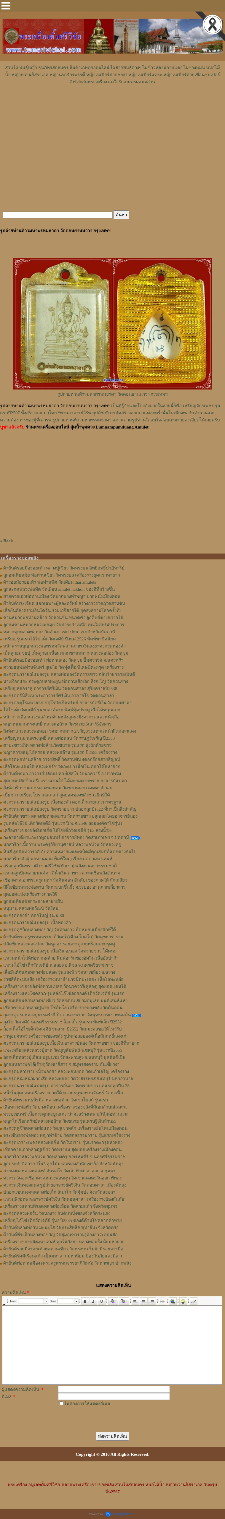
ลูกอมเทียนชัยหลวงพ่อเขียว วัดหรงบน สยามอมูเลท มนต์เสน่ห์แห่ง (65, 1000)
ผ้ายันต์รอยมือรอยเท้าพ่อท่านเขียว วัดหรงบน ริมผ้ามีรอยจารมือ (63, 1249)
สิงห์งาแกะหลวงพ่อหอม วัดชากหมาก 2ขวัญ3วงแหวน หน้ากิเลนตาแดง (69, 731)
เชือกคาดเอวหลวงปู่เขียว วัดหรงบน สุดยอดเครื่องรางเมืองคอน (62, 1149)
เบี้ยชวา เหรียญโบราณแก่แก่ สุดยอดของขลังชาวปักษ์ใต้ (56, 795)
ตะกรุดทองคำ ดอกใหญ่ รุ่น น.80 (33, 915)
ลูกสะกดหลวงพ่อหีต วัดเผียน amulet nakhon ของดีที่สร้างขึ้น (59, 589)
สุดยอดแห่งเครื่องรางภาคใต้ (30, 894)
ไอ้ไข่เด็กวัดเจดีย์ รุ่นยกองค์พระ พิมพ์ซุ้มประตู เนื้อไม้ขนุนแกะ (61, 709)
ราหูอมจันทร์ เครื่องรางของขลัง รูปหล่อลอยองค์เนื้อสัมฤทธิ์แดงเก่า (66, 1036)
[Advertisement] (112, 103)
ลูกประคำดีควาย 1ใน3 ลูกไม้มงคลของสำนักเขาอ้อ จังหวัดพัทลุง (63, 1163)
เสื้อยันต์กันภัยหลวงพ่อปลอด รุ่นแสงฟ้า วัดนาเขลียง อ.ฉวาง (59, 972)
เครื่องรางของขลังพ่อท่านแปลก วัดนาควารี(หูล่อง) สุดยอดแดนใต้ (65, 986)
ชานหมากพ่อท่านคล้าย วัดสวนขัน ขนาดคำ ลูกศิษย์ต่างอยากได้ (63, 617)
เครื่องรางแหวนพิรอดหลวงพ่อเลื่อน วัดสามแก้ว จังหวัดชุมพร (60, 1206)
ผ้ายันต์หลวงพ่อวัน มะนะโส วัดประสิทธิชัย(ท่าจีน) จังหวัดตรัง (60, 1227)
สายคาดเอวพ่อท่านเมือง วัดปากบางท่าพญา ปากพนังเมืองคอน (61, 596)
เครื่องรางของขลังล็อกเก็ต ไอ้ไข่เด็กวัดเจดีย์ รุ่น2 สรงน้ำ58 (58, 830)
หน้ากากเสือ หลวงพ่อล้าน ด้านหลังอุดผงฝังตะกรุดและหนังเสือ (61, 717)
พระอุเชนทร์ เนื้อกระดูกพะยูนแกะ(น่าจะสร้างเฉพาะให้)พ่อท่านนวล (66, 1114)
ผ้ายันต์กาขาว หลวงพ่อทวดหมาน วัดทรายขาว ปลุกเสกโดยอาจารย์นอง (70, 816)
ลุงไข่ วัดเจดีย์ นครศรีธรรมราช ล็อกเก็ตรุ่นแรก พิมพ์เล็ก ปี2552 (62, 1022)
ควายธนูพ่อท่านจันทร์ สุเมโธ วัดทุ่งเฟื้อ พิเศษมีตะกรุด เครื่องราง (63, 667)
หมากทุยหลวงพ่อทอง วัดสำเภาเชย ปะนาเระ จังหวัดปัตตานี (59, 631)
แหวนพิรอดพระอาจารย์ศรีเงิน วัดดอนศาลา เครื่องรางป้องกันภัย (63, 1199)
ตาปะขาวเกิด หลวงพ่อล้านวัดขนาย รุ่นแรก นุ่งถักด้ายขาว (57, 745)
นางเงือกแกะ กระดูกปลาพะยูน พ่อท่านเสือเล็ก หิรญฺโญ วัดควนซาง (65, 681)
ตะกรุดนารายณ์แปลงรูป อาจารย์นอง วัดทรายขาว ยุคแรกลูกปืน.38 (66, 1085)
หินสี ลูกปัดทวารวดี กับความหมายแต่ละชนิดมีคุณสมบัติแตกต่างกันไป (70, 851)
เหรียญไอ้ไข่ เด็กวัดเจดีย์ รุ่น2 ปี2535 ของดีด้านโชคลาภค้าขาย (62, 1220)
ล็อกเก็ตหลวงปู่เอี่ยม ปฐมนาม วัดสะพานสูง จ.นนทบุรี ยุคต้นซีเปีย (64, 1057)
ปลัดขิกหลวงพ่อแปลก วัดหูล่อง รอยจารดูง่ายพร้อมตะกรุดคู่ (59, 944)
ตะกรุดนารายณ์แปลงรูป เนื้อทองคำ (37, 922)
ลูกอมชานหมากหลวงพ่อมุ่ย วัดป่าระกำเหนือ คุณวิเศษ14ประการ (63, 624)
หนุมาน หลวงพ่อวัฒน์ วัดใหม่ (30, 908)
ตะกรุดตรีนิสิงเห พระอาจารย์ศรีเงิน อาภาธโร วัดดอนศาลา (58, 695)
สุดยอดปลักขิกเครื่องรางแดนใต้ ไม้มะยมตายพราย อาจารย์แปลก (65, 780)
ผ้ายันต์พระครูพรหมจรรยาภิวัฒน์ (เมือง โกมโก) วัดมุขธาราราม (63, 936)
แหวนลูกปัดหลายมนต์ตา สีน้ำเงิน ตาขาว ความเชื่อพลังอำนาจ (61, 873)
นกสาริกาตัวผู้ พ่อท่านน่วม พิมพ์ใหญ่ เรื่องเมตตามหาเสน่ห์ (57, 858)
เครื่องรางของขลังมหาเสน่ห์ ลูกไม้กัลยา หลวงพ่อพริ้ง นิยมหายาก (64, 1241)
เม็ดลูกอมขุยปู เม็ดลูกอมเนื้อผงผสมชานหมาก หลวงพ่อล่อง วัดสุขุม (65, 653)
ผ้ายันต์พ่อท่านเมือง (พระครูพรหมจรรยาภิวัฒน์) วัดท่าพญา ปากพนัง (67, 1263)
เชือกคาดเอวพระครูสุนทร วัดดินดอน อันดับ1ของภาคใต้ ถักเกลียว (65, 880)
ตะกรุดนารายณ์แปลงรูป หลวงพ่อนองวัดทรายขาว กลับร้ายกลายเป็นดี (69, 674)
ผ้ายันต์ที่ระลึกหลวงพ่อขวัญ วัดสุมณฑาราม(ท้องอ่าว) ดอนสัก (60, 1234)
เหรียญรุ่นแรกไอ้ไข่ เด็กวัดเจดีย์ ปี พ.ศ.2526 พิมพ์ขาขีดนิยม (59, 639)
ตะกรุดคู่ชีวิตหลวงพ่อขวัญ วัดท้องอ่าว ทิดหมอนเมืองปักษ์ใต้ (59, 929)
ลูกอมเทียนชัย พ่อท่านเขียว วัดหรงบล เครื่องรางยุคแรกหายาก (61, 575)
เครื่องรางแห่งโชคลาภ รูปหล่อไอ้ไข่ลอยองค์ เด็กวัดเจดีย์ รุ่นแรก (64, 993)
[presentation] (103, 1418)
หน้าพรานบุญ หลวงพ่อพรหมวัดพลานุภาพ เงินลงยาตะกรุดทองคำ (64, 646)
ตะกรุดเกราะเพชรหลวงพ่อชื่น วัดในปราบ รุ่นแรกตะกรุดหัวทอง (62, 1142)
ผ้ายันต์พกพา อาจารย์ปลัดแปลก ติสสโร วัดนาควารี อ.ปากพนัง (62, 773)
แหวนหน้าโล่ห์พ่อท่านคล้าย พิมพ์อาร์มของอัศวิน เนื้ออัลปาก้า (61, 958)
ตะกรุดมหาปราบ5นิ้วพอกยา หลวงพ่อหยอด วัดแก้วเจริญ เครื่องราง (66, 1071)
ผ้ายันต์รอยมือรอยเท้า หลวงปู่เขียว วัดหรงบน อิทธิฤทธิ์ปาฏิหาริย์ (64, 568)
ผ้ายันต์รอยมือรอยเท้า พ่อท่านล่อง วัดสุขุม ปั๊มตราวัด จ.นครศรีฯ (63, 660)
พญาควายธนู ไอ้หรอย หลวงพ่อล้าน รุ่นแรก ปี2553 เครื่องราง (60, 752)
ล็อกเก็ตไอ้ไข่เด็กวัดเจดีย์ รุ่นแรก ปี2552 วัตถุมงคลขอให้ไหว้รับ (62, 1029)
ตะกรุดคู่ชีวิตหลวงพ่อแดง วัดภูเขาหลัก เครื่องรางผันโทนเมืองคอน (65, 1128)
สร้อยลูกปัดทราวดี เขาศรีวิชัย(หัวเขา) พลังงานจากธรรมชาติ (60, 866)
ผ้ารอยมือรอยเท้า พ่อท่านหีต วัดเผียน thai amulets (49, 582)
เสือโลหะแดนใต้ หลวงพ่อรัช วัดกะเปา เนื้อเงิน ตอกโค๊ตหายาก (61, 766)
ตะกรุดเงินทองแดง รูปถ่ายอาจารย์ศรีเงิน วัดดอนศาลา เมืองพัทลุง (64, 1185)
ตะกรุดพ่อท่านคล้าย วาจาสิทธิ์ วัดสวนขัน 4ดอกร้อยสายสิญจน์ (61, 759)
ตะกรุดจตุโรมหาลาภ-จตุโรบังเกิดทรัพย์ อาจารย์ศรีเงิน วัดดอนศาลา (67, 702)
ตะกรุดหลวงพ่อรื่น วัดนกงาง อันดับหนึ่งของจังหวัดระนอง (56, 1213)
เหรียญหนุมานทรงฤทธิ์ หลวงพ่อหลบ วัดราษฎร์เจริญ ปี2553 (59, 738)
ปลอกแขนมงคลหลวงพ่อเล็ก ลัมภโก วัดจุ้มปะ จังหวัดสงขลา (59, 1192)
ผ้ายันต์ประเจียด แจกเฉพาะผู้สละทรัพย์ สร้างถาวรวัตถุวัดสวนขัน (64, 603)
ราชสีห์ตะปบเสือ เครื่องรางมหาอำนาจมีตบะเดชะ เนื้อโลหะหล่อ (63, 979)
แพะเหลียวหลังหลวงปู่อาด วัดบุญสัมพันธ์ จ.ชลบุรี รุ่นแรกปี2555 (62, 1050)
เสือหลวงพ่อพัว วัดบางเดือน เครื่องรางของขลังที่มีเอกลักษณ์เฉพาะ (65, 1107)
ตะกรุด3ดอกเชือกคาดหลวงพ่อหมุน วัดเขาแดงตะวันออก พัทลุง (62, 1178)
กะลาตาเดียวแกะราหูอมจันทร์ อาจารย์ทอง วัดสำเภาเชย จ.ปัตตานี (66, 837)
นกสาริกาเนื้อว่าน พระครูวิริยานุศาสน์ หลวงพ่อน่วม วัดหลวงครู (62, 844)
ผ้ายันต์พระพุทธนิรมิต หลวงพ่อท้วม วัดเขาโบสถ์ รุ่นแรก (55, 1100)
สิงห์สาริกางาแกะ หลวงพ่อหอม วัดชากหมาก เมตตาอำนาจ (58, 788)
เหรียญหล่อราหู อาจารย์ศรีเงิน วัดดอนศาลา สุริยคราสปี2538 (60, 688)
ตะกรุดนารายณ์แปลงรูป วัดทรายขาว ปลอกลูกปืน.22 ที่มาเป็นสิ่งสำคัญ (69, 809)
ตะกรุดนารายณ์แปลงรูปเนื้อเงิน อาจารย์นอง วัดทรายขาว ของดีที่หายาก (71, 1043)
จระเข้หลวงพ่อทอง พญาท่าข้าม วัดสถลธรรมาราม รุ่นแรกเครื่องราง (66, 1135)
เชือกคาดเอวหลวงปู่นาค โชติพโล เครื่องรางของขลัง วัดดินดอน (62, 1007)
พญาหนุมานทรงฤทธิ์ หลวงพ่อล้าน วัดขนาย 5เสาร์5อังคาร (57, 724)
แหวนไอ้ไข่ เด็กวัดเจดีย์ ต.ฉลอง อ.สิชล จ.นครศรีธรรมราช (58, 965)
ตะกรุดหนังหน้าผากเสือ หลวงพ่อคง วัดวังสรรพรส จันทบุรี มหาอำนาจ (68, 1078)
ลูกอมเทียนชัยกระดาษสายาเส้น (33, 901)
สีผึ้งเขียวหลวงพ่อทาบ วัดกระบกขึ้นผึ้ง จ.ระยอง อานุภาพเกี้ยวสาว (64, 887)
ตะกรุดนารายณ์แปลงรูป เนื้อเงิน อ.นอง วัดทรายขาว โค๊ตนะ (59, 951)
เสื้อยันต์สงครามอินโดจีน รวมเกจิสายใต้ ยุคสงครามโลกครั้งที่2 (62, 610)
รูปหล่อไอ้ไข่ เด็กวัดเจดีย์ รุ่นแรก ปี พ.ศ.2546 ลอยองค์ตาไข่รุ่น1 (62, 823)
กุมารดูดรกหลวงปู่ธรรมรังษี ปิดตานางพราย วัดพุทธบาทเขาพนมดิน (67, 1014)
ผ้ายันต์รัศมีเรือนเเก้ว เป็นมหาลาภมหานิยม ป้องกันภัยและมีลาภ (63, 1256)
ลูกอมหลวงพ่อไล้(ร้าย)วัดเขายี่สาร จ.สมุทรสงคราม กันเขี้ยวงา (61, 1064)
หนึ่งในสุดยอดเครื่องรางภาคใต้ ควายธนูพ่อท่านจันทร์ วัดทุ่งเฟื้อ (63, 1092)
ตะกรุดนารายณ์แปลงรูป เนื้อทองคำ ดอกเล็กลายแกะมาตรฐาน (62, 802)
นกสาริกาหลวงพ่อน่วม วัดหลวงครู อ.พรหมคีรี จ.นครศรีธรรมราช (64, 1156)
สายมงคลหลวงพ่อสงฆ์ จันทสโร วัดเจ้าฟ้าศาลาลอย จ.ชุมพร (59, 1171)
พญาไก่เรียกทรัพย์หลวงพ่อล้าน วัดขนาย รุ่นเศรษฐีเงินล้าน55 (60, 1121)
